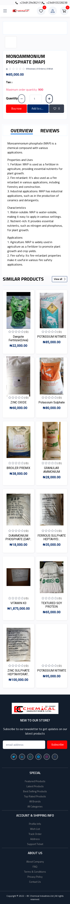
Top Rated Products (35, 796)
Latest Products (35, 786)
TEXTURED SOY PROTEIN (51, 604)
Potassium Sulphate (51, 402)
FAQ (35, 866)
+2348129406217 (28, 2)
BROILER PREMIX (18, 468)
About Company (35, 861)
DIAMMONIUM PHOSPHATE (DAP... (18, 537)
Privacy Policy (35, 877)
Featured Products (35, 781)
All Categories (35, 806)
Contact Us (35, 882)
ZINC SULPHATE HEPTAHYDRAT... (18, 672)
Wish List (35, 829)
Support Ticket (35, 844)
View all (60, 279)
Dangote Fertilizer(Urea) (18, 338)
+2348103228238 (54, 2)
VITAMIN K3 (18, 603)
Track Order (35, 834)
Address (35, 839)
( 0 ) (26, 332)
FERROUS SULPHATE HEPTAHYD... (52, 537)
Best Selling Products (35, 791)
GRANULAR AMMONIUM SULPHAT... (51, 471)
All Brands (35, 801)
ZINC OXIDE (18, 402)
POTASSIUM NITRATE (51, 336)
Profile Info (35, 824)
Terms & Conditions (35, 872)
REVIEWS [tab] (49, 130)
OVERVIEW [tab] (22, 130)
